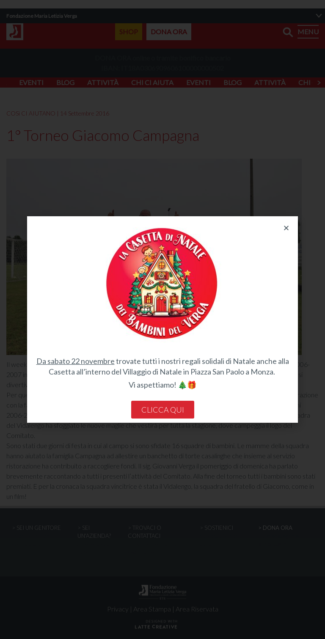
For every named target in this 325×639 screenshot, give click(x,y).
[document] (162, 319)
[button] (286, 228)
